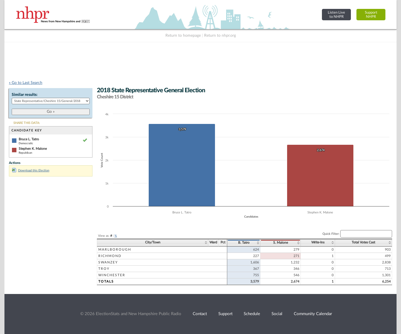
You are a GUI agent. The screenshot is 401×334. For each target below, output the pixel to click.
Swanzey (108, 262)
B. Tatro (244, 242)
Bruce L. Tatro (29, 139)
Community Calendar (313, 314)
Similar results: (25, 95)
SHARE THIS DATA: (26, 122)
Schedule (252, 314)
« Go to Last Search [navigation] (25, 83)
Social (277, 314)
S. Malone (280, 242)
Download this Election (30, 170)
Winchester (111, 275)
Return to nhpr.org (220, 36)
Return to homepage (183, 36)
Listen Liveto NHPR (336, 14)
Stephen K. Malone (33, 148)
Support (225, 314)
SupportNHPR (371, 14)
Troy (103, 268)
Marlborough (114, 249)
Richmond (109, 256)
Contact (200, 314)
